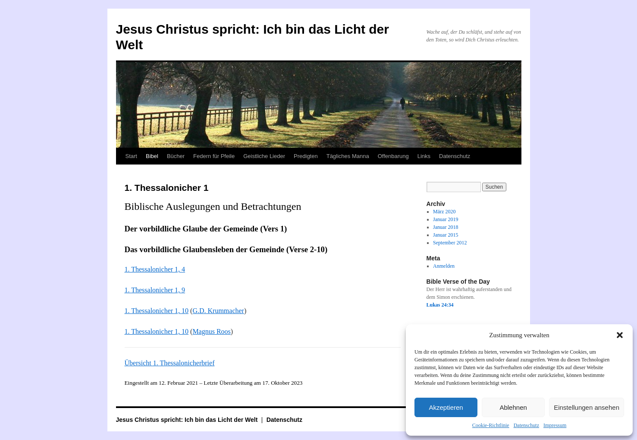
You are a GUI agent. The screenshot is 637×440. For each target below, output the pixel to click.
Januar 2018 (445, 227)
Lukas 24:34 (440, 305)
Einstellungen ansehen (586, 407)
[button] (619, 335)
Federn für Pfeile (214, 156)
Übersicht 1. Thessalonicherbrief (170, 363)
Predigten (306, 156)
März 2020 (444, 212)
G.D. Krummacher (218, 310)
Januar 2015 (445, 235)
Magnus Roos (211, 331)
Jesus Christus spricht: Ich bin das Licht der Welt (188, 419)
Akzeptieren (446, 407)
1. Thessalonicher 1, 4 (155, 269)
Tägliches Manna (347, 156)
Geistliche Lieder (264, 156)
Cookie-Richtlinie (490, 425)
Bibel (152, 156)
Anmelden (444, 266)
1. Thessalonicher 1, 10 (157, 310)
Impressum (554, 425)
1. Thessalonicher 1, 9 (155, 290)
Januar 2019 (445, 219)
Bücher (176, 156)
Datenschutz (526, 425)
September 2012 (450, 243)
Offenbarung (393, 156)
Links (423, 156)
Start (131, 156)
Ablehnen (513, 407)
